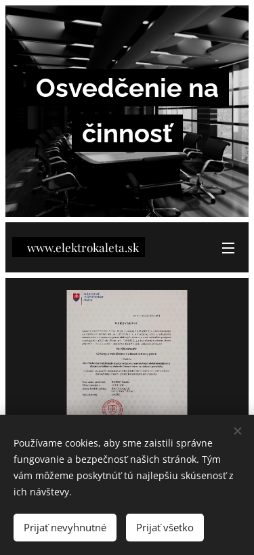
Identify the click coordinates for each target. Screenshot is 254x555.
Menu (228, 248)
